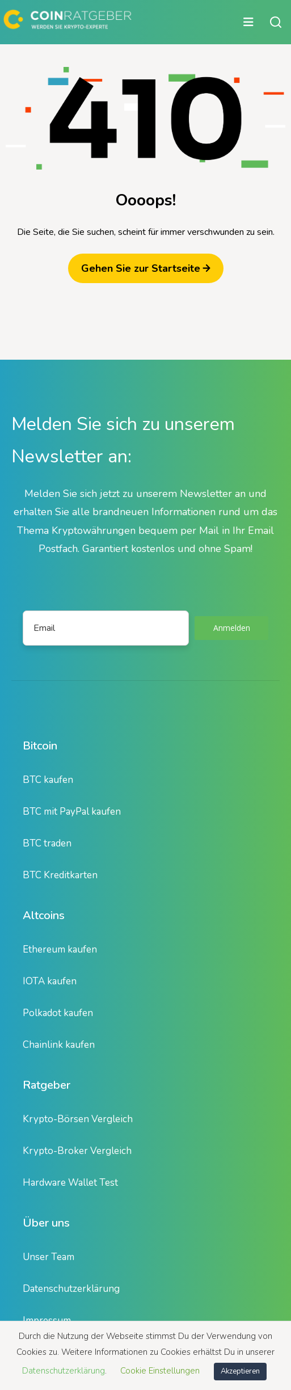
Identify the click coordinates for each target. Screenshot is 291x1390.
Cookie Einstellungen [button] (160, 1370)
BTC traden (47, 843)
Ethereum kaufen (60, 949)
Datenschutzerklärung (71, 1288)
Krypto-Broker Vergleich (77, 1150)
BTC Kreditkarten (60, 875)
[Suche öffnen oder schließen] (275, 22)
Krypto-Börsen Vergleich (78, 1119)
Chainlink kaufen (59, 1044)
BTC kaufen (48, 779)
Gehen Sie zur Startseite (145, 268)
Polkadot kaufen (58, 1013)
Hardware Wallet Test (70, 1182)
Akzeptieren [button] (240, 1371)
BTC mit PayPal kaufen (72, 811)
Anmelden (231, 627)
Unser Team (48, 1256)
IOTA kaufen (50, 981)
